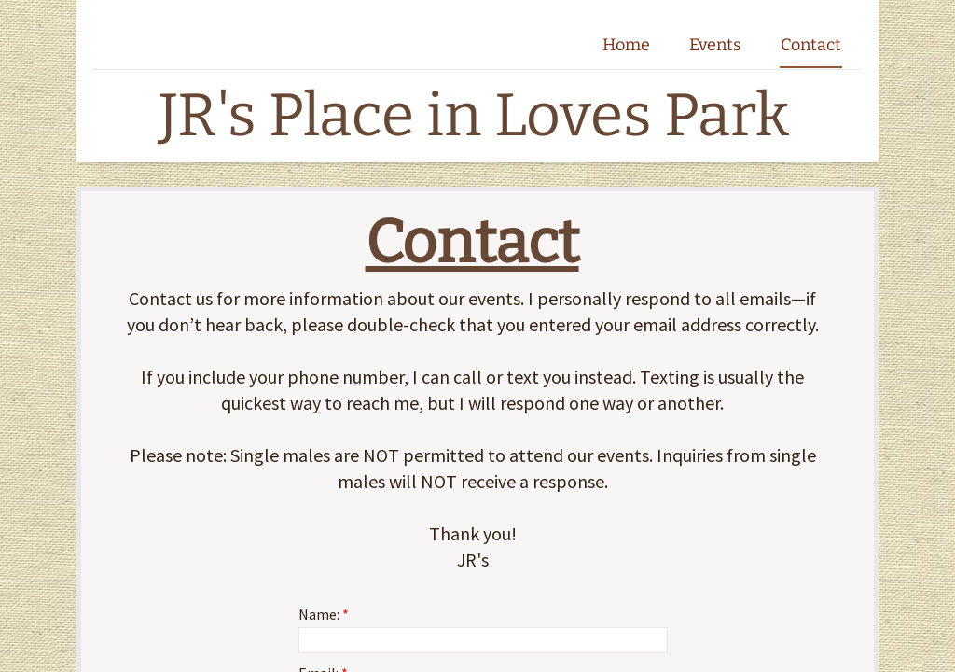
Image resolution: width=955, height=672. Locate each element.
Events (715, 45)
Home (626, 45)
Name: (323, 614)
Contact (811, 45)
